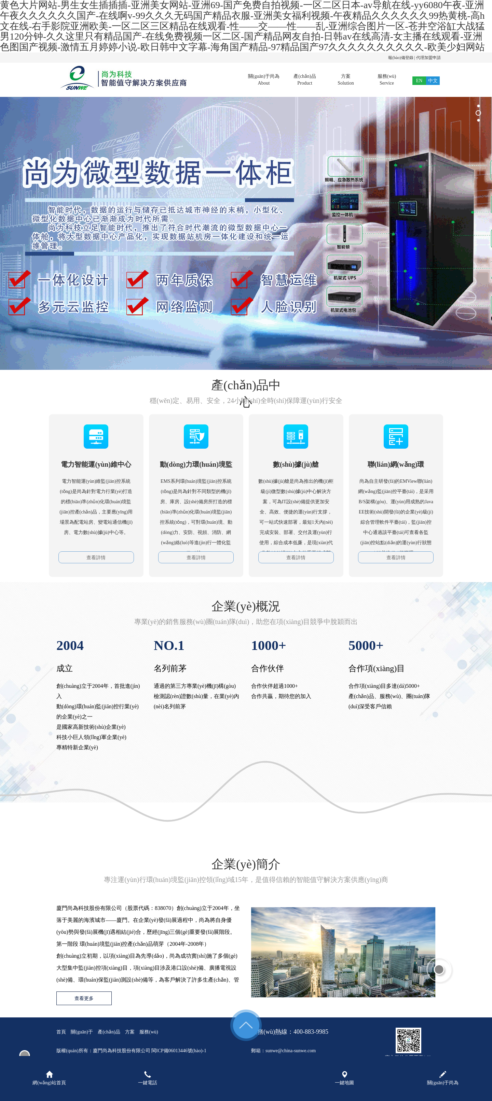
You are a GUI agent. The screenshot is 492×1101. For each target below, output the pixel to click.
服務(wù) (386, 80)
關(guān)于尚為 (263, 80)
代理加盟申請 (428, 57)
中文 (433, 80)
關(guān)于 (82, 1031)
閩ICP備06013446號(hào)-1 (178, 1050)
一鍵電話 (147, 1078)
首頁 (222, 80)
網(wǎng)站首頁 (49, 1078)
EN (419, 80)
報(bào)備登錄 (400, 57)
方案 (345, 80)
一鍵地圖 (344, 1078)
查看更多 (84, 998)
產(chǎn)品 (304, 80)
